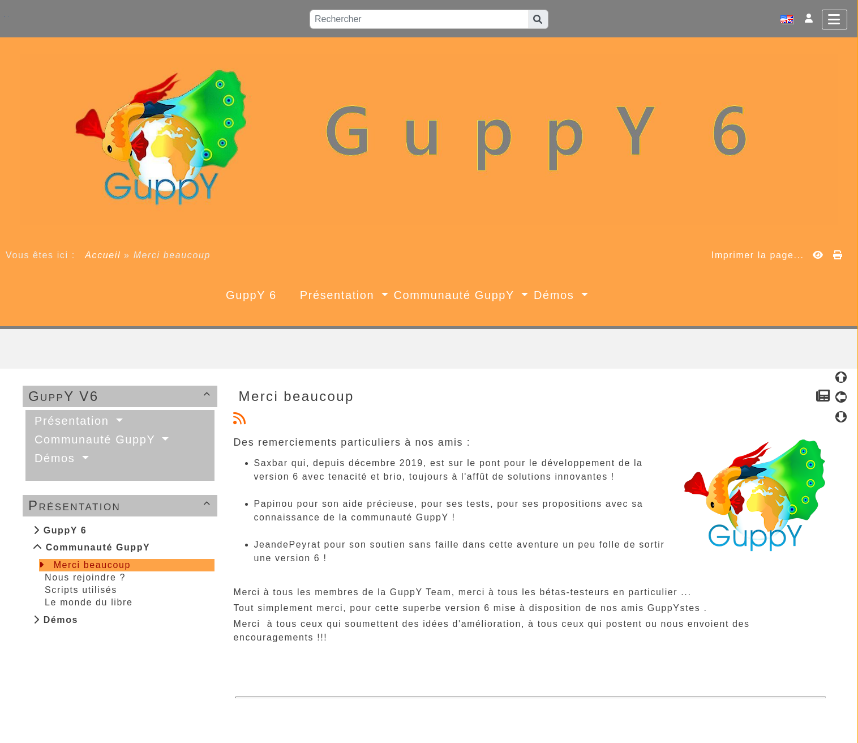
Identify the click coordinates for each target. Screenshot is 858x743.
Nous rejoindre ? (85, 577)
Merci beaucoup (92, 565)
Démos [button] (556, 295)
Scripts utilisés (81, 590)
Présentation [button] (339, 295)
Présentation (121, 505)
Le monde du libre (88, 602)
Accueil (103, 255)
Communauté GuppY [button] (456, 295)
